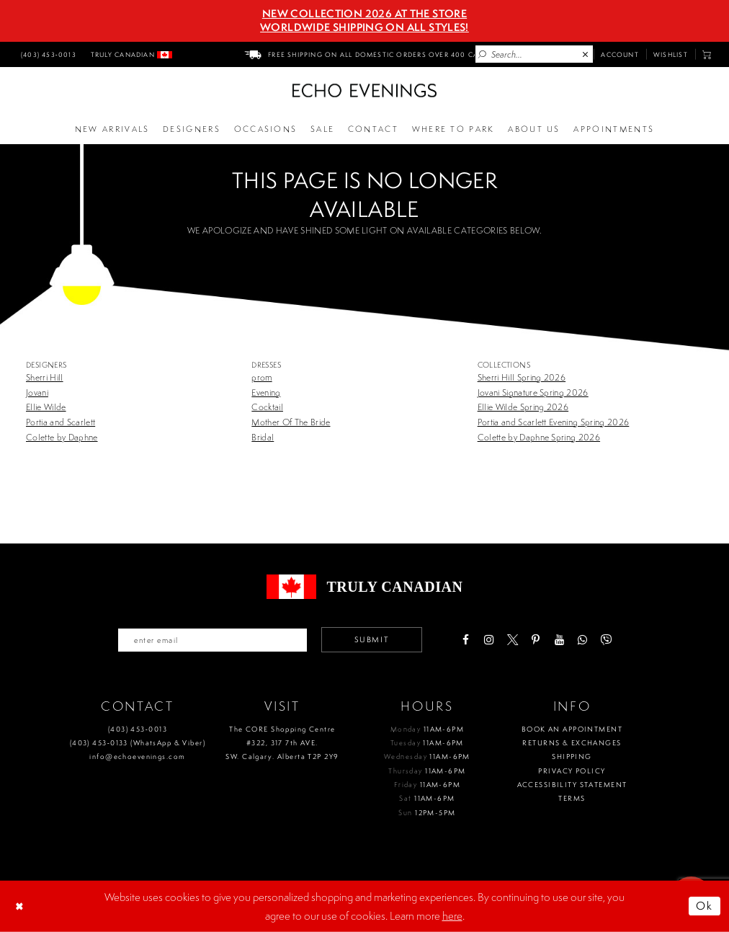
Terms (571, 798)
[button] (707, 54)
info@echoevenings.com (137, 756)
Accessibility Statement (572, 784)
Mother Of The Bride (290, 422)
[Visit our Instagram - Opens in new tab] (488, 639)
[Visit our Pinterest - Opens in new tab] (535, 639)
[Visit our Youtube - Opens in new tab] (559, 639)
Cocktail (267, 407)
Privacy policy (571, 771)
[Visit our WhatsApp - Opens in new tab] (582, 639)
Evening (265, 392)
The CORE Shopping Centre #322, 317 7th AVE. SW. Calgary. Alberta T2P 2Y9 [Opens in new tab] (282, 743)
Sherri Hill (44, 377)
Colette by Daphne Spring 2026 (539, 437)
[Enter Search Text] (534, 54)
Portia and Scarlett (60, 422)
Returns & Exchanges (571, 742)
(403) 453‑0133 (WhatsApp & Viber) (137, 742)
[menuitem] (47, 54)
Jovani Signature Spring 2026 (533, 392)
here (452, 915)
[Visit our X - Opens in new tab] (512, 639)
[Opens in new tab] (453, 129)
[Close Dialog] (21, 906)
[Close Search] (586, 54)
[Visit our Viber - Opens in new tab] (605, 639)
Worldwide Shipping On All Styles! (364, 27)
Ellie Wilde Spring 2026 (523, 407)
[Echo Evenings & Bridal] (364, 90)
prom (261, 377)
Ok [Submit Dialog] (705, 905)
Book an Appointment (572, 729)
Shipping (571, 756)
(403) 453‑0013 (137, 729)
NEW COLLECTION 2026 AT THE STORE (364, 13)
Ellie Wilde (46, 407)
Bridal (262, 437)
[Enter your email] (212, 640)
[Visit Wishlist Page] (670, 54)
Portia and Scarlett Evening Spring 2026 (554, 422)
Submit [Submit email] (371, 639)
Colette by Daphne (62, 437)
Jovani (37, 392)
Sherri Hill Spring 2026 (521, 377)
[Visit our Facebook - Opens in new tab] (465, 639)
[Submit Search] (483, 54)
